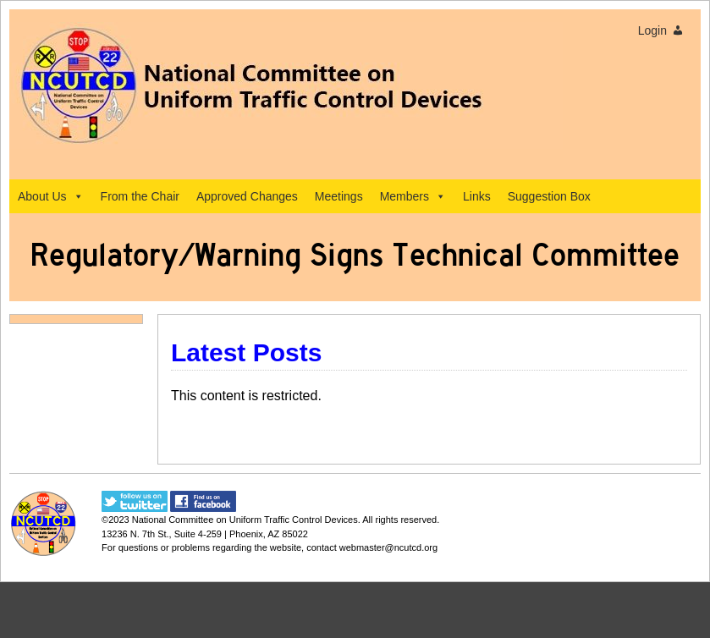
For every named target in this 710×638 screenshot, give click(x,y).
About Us (51, 196)
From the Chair (140, 196)
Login (652, 30)
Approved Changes (247, 196)
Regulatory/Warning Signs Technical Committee (355, 255)
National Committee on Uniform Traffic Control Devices (245, 519)
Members (413, 196)
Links (477, 196)
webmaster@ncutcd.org (388, 547)
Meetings (339, 196)
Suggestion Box (549, 196)
